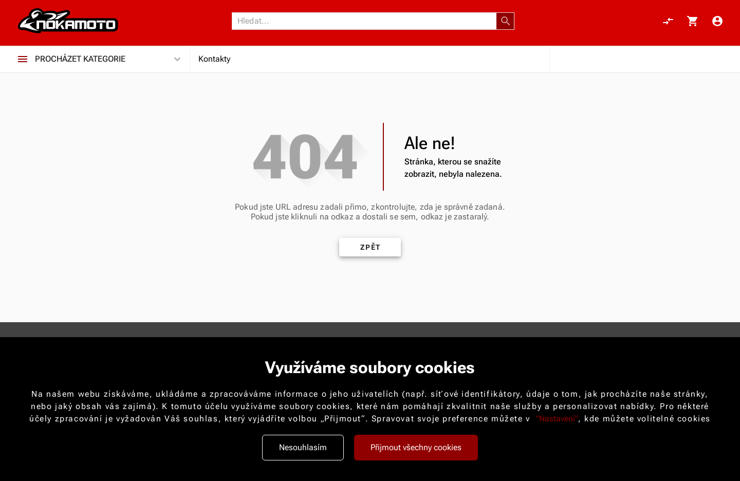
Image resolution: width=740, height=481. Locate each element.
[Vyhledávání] (366, 21)
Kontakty (214, 60)
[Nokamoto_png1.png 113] (67, 21)
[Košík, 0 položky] (692, 21)
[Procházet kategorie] (22, 60)
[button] (505, 21)
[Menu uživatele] (717, 21)
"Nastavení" (557, 418)
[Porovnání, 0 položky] (668, 21)
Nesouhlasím (303, 447)
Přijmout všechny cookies (416, 447)
